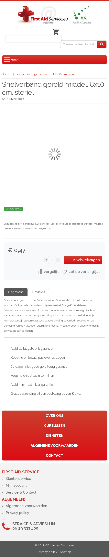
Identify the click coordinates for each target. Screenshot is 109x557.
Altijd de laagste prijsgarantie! (32, 348)
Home (6, 74)
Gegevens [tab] (16, 292)
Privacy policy (17, 513)
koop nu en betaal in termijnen (32, 375)
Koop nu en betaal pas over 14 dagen (38, 357)
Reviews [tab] (38, 292)
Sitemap (65, 552)
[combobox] (78, 44)
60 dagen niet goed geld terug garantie (39, 366)
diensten (54, 435)
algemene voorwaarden (55, 445)
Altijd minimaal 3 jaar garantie (32, 384)
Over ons (54, 415)
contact (54, 455)
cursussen (54, 425)
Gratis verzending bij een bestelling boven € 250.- (46, 393)
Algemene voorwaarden (26, 506)
